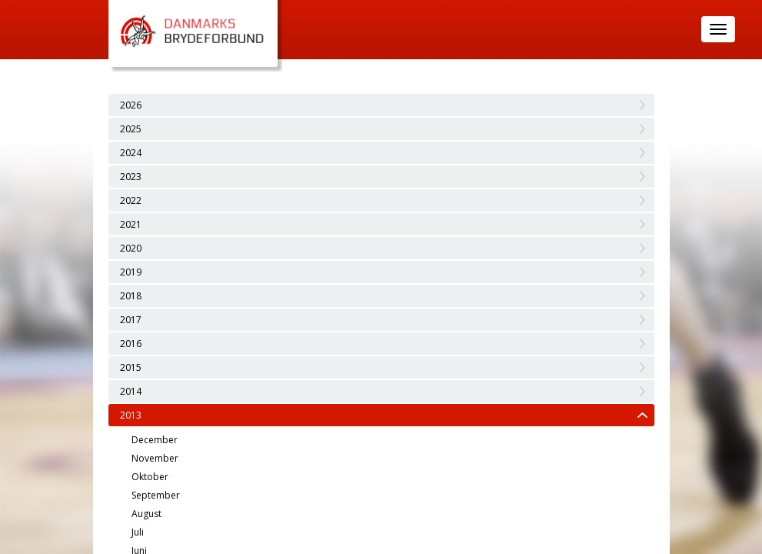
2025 (130, 128)
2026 (130, 105)
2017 (130, 319)
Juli (137, 532)
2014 (130, 391)
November (154, 458)
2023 (130, 176)
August (146, 513)
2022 (130, 200)
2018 (130, 295)
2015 (130, 367)
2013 (130, 415)
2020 (130, 248)
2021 (130, 224)
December (154, 439)
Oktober (149, 476)
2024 (130, 152)
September (155, 495)
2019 (130, 272)
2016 (130, 343)
